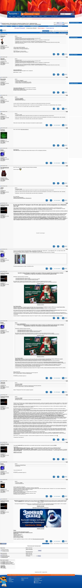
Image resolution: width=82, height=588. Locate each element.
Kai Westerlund (4, 167)
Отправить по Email (5, 550)
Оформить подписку (40, 283)
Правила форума (41, 28)
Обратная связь (37, 579)
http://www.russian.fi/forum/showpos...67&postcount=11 (22, 198)
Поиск (24, 26)
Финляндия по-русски (5, 23)
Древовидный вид (5, 557)
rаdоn (2, 187)
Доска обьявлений (24, 578)
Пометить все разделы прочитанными (55, 26)
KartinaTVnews (4, 205)
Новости (10, 580)
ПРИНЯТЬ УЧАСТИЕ (40, 506)
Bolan (2, 150)
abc (1, 481)
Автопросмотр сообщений (31, 28)
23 (61, 543)
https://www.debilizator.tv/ (17, 69)
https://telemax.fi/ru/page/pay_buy (18, 88)
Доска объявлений (29, 14)
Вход (52, 16)
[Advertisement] (75, 137)
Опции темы (42, 32)
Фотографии (11, 581)
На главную (22, 14)
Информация (11, 579)
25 (64, 543)
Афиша (37, 14)
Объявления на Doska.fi (74, 22)
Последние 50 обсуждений (19, 28)
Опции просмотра (64, 32)
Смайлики (2, 566)
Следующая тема (37, 545)
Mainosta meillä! (37, 582)
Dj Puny (2, 129)
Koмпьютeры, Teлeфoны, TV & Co (23, 23)
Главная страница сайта (14, 13)
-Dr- (1, 113)
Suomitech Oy (23, 574)
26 (65, 543)
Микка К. (2, 36)
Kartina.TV (42, 500)
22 (60, 543)
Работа (22, 580)
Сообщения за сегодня (34, 26)
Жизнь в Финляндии (13, 23)
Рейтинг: (56, 32)
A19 (1, 97)
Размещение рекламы (38, 580)
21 (58, 543)
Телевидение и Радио (33, 23)
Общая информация (37, 578)
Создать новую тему (49, 28)
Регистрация (55, 16)
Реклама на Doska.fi (73, 54)
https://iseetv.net (16, 149)
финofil (2, 58)
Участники (17, 26)
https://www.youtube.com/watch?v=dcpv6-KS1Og (41, 507)
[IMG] (1, 567)
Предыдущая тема (31, 545)
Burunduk (3, 79)
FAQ (11, 26)
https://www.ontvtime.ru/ (25, 129)
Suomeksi (36, 581)
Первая (51, 543)
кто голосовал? (57, 125)
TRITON (2, 382)
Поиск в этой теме (48, 32)
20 (57, 543)
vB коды (2, 565)
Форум (10, 578)
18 (54, 543)
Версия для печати (5, 549)
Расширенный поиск (29, 551)
